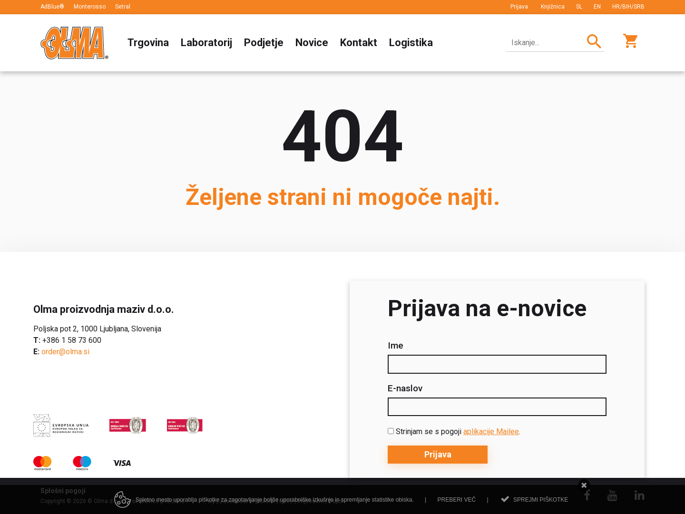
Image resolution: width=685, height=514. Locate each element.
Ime (395, 345)
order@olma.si (65, 351)
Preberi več (456, 499)
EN (597, 6)
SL (579, 6)
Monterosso (90, 6)
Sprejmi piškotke (540, 499)
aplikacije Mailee (491, 431)
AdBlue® (52, 6)
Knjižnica (553, 6)
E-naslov (405, 388)
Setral (122, 6)
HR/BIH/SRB (628, 6)
